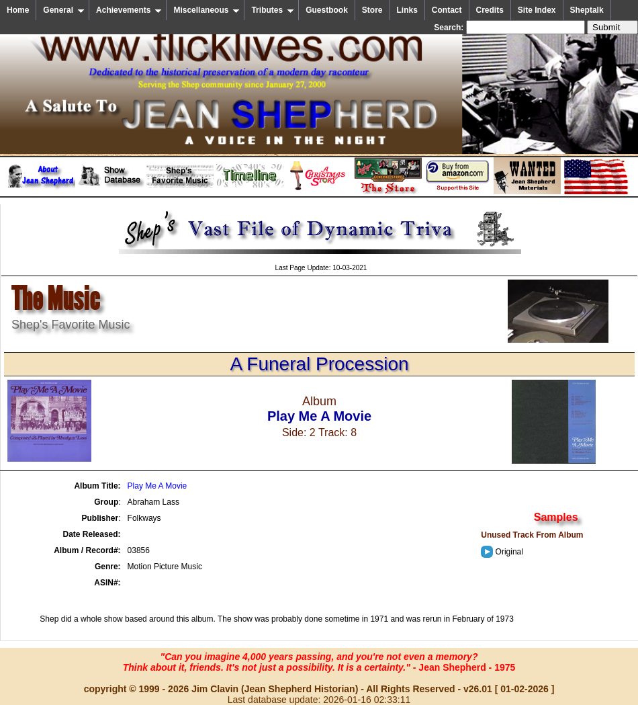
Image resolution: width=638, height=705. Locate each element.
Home (18, 10)
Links (407, 10)
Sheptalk (587, 10)
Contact (447, 10)
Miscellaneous (206, 10)
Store (372, 10)
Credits (490, 10)
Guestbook (327, 10)
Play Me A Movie (157, 486)
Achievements (129, 10)
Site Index (537, 10)
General (64, 10)
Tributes (272, 10)
